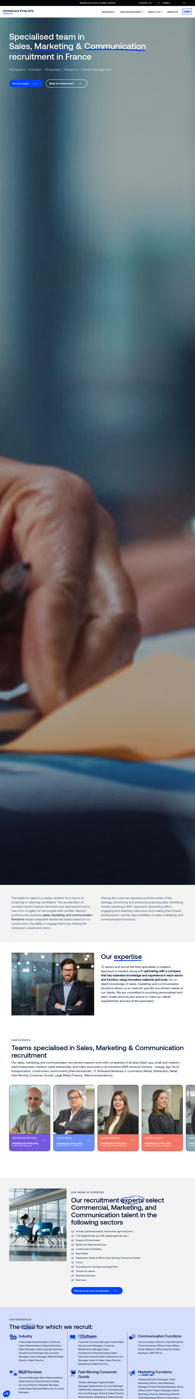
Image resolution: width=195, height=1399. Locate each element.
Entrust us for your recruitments (91, 1290)
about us (154, 11)
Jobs (186, 11)
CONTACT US (145, 3)
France (166, 3)
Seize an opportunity (61, 83)
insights (172, 11)
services (107, 11)
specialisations (130, 11)
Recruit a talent (20, 83)
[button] (6, 1393)
